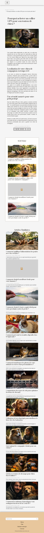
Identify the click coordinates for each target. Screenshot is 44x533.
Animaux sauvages (22, 526)
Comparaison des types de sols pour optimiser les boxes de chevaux (22, 391)
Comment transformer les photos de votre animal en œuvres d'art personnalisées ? (20, 364)
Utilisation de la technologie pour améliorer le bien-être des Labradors (22, 419)
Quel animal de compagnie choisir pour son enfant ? (21, 447)
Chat (22, 524)
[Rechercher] (22, 519)
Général (12, 10)
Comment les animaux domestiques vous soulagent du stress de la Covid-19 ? (20, 502)
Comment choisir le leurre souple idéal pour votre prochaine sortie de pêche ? (21, 217)
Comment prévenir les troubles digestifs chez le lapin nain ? (21, 336)
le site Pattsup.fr (32, 83)
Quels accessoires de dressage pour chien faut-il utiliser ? (20, 475)
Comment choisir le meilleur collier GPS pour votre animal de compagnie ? (20, 179)
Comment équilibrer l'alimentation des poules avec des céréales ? (20, 159)
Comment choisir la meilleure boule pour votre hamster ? (21, 198)
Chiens (22, 522)
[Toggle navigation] (7, 2)
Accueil (7, 10)
